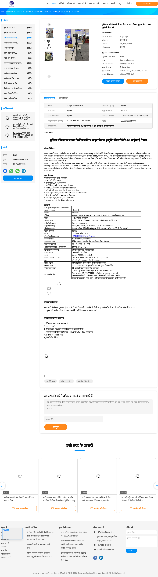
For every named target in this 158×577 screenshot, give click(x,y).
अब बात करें (147, 4)
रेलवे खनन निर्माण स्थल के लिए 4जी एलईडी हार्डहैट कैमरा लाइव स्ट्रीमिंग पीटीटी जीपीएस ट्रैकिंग (72, 544)
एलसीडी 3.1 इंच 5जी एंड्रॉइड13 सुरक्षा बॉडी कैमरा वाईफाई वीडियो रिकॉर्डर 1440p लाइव (22, 117)
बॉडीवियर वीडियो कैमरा (84, 381)
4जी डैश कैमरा (18, 48)
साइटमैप (4, 550)
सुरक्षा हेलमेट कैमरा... (18, 43)
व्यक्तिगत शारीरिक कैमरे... (18, 63)
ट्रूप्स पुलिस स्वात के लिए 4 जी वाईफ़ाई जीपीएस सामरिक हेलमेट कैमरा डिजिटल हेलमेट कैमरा (74, 556)
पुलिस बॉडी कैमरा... (18, 32)
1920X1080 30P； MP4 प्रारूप (83, 236)
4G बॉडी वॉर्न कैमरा (31, 527)
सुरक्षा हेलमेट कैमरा (65, 527)
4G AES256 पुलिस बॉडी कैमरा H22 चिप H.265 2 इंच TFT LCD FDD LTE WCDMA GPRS (23, 135)
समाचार (3, 547)
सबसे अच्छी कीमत (113, 81)
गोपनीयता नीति (6, 558)
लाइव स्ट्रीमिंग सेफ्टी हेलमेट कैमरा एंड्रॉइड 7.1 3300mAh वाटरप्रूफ (74, 534)
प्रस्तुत (55, 427)
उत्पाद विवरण (63, 98)
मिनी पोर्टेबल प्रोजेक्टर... (18, 83)
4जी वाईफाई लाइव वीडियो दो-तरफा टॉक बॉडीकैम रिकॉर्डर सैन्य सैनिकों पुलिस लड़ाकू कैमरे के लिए (59, 500)
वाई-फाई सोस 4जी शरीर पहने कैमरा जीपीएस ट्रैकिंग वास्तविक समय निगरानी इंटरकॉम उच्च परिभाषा (23, 126)
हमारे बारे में (5, 543)
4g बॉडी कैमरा (50, 381)
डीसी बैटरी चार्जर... (18, 53)
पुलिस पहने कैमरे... (18, 27)
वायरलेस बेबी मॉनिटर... (18, 93)
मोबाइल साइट (5, 554)
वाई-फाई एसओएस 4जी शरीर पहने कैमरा (38, 546)
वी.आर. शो (5, 539)
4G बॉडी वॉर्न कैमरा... (18, 37)
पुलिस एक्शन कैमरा (66, 381)
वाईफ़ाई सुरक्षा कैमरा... (18, 73)
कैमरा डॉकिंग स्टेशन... (18, 98)
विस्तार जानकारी (49, 98)
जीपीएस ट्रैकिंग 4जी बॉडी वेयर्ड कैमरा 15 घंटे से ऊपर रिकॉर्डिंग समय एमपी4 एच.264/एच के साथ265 (40, 536)
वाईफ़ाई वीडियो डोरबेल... (18, 78)
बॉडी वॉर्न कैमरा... (18, 58)
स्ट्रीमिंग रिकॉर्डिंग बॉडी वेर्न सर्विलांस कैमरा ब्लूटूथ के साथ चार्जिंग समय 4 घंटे (39, 555)
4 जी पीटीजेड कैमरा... (18, 68)
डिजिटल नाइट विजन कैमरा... (18, 88)
